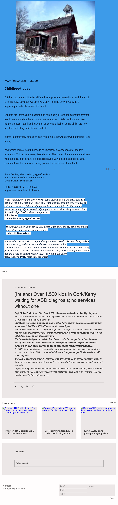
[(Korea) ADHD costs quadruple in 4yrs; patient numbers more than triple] (98, 417)
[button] (92, 271)
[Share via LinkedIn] (27, 386)
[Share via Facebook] (15, 386)
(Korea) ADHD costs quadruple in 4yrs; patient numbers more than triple (96, 432)
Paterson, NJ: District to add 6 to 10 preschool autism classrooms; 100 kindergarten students (19, 432)
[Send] (112, 498)
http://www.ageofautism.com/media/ (24, 177)
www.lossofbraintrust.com (22, 80)
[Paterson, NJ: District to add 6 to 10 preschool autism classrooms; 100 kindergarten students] (20, 417)
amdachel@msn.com (14, 488)
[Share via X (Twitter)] (21, 386)
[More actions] (102, 287)
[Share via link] (33, 386)
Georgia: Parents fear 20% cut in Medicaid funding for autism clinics (59, 432)
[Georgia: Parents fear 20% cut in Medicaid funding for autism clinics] (59, 417)
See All (113, 402)
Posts (4, 271)
